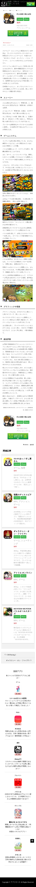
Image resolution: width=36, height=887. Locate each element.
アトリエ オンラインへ (18, 587)
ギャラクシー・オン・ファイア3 (17, 660)
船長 (32, 444)
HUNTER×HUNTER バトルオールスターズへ (18, 624)
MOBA (26, 444)
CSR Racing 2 (11, 655)
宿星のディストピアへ (18, 509)
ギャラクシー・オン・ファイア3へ (18, 549)
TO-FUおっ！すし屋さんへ (18, 473)
